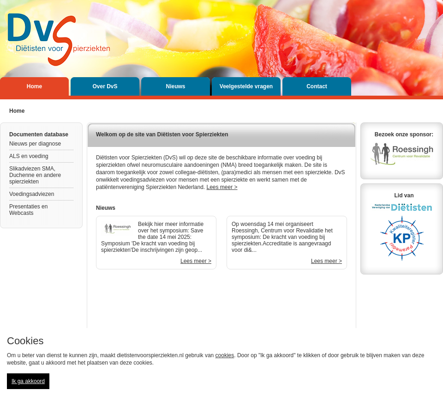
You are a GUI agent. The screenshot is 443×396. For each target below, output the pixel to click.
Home (34, 86)
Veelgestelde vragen (246, 86)
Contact (316, 86)
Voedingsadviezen (31, 194)
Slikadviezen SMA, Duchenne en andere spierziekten (35, 175)
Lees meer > (222, 187)
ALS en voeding (28, 156)
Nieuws (175, 86)
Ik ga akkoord (28, 381)
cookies (225, 355)
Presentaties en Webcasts (28, 209)
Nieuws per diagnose (35, 143)
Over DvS (104, 86)
